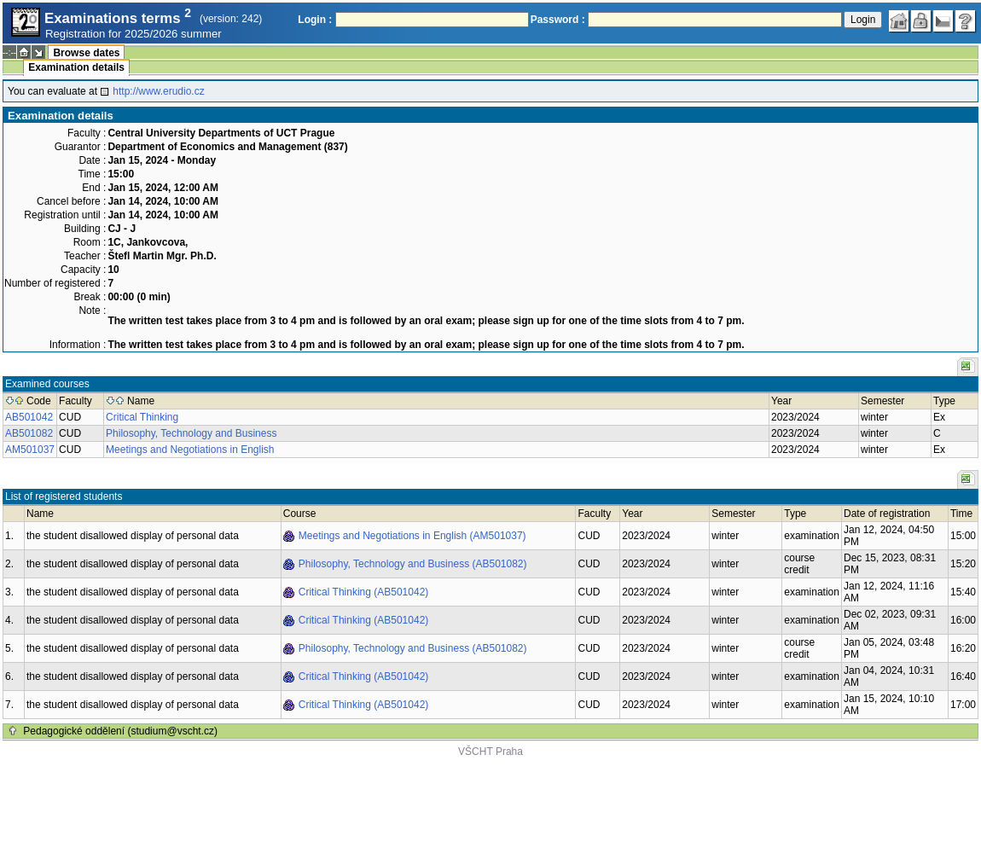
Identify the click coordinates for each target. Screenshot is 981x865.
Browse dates (86, 53)
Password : (558, 20)
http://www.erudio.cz (158, 91)
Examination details (76, 67)
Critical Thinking (142, 417)
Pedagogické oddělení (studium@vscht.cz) (120, 731)
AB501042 (29, 417)
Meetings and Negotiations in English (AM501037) (412, 536)
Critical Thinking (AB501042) (364, 592)
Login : (315, 20)
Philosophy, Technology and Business (191, 433)
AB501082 (29, 433)
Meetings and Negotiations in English (190, 450)
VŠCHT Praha (490, 752)
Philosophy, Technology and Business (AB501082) (413, 564)
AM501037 (30, 450)
